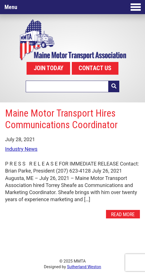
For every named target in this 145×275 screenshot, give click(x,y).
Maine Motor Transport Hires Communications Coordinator (61, 119)
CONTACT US (95, 68)
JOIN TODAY (48, 68)
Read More (123, 214)
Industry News (21, 149)
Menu (73, 7)
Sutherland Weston (84, 267)
